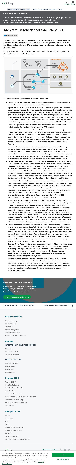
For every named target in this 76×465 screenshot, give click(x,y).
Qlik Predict (9, 369)
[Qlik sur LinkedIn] (64, 449)
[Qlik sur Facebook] (68, 449)
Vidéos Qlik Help (11, 320)
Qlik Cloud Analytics (12, 363)
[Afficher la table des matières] (4, 9)
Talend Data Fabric (12, 354)
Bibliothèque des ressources (15, 335)
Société (8, 415)
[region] (38, 457)
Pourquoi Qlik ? (10, 382)
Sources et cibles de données (16, 402)
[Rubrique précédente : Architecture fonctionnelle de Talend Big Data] (19, 305)
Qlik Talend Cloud (11, 351)
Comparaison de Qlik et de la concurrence (20, 396)
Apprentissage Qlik (12, 329)
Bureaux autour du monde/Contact (17, 439)
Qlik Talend (9, 348)
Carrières (8, 433)
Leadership (9, 418)
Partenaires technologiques (15, 399)
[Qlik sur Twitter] (60, 449)
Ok (63, 455)
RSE (6, 421)
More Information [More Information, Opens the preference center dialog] (63, 459)
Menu (73, 4)
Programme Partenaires (14, 430)
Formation (8, 326)
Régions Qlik (9, 405)
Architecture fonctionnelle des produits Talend (47, 9)
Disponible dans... (12, 35)
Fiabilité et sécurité (12, 385)
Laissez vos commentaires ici (17, 297)
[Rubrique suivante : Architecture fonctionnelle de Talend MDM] (56, 305)
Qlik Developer (10, 323)
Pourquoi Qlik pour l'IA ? (14, 393)
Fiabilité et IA (9, 391)
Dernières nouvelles (12, 436)
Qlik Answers (10, 366)
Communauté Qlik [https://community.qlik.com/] (49, 450)
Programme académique (14, 427)
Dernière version (53, 22)
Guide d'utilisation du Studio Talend (18, 9)
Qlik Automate (10, 372)
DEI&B (7, 424)
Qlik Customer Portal (12, 332)
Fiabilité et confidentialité (14, 388)
